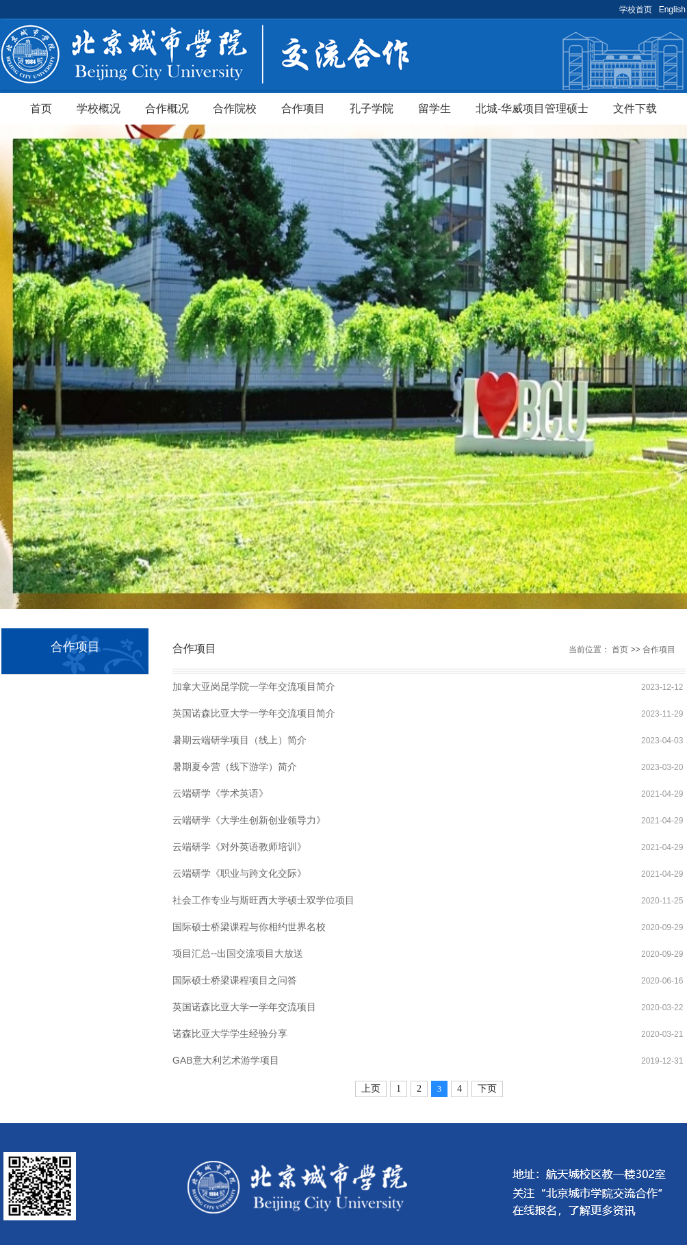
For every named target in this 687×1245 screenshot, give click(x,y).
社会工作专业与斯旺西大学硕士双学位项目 (263, 900)
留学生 (434, 108)
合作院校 (235, 108)
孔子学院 (371, 108)
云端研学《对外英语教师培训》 (239, 846)
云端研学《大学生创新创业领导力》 (249, 819)
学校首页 (635, 9)
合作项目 (303, 108)
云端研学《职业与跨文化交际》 (239, 873)
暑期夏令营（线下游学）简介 (234, 766)
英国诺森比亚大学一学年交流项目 (244, 1006)
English (672, 9)
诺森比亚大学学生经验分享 (229, 1033)
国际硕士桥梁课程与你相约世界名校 (249, 926)
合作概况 (167, 108)
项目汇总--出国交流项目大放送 (237, 953)
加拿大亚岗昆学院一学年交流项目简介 (253, 686)
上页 (370, 1088)
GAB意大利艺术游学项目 (225, 1060)
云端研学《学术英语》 (220, 793)
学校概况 (98, 108)
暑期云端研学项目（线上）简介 (239, 739)
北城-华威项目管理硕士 (532, 108)
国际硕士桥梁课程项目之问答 (234, 980)
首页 (41, 108)
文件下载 (635, 108)
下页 (487, 1088)
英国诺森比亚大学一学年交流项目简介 (253, 713)
